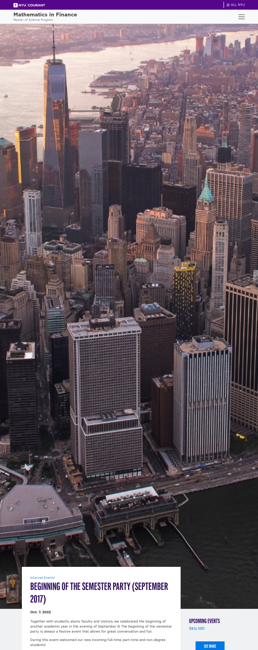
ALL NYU (235, 5)
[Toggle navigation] (241, 17)
